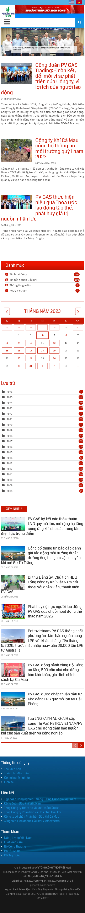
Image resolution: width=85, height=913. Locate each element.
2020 (9, 425)
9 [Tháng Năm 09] (19, 343)
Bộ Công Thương (15, 846)
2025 (9, 397)
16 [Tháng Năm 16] (19, 350)
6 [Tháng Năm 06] (66, 335)
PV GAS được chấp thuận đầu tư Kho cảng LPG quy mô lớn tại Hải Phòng (55, 698)
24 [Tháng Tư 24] (7, 327)
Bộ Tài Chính (12, 851)
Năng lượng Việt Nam (18, 838)
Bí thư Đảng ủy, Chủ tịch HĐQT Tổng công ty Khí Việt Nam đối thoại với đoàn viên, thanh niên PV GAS (40, 584)
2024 (9, 403)
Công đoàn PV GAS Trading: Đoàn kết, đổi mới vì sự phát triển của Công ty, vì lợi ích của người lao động (16, 73)
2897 (77, 274)
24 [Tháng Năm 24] (31, 358)
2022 (9, 414)
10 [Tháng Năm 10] (31, 343)
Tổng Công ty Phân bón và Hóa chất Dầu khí (32, 812)
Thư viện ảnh (12, 769)
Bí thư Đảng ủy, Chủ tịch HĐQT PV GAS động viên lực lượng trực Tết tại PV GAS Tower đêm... (42, 41)
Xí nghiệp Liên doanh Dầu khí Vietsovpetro (32, 821)
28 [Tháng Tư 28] (54, 327)
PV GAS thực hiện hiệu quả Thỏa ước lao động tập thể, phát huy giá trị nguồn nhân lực (16, 202)
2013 (9, 463)
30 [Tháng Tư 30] (78, 327)
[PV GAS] (8, 11)
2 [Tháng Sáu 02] (54, 366)
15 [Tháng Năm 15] (7, 350)
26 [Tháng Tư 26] (31, 327)
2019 (9, 430)
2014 (9, 458)
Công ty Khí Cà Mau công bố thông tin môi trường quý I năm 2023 (16, 150)
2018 (9, 436)
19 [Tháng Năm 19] (54, 350)
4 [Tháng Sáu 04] (78, 366)
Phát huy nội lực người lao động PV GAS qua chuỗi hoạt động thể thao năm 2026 (55, 610)
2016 (9, 447)
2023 (9, 408)
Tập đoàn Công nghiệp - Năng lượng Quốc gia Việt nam (40, 799)
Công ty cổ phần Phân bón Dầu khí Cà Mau (31, 816)
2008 (9, 491)
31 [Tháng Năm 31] (31, 366)
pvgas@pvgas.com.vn (42, 885)
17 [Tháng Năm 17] (31, 350)
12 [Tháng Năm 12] (54, 343)
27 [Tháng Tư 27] (42, 327)
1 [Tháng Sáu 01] (42, 366)
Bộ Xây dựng (12, 855)
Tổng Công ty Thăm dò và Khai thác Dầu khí (32, 808)
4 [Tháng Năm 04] (42, 335)
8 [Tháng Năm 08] (7, 343)
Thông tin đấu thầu (16, 773)
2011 (9, 474)
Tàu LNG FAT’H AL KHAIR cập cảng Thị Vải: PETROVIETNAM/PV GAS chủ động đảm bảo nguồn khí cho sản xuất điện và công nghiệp (42, 725)
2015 (9, 452)
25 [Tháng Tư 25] (19, 327)
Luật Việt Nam (13, 842)
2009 (9, 485)
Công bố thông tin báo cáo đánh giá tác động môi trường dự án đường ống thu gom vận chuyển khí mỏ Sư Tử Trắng (41, 554)
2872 (77, 279)
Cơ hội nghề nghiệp (17, 778)
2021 (9, 419)
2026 (9, 392)
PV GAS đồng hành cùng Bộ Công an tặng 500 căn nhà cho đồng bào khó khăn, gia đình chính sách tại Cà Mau (42, 671)
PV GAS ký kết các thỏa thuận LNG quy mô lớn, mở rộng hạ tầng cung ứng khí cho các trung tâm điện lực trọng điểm (42, 525)
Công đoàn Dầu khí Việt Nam (23, 803)
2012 (9, 469)
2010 (9, 480)
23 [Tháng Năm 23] (19, 358)
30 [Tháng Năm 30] (19, 366)
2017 (9, 441)
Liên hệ (9, 782)
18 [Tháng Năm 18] (42, 350)
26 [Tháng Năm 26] (54, 358)
